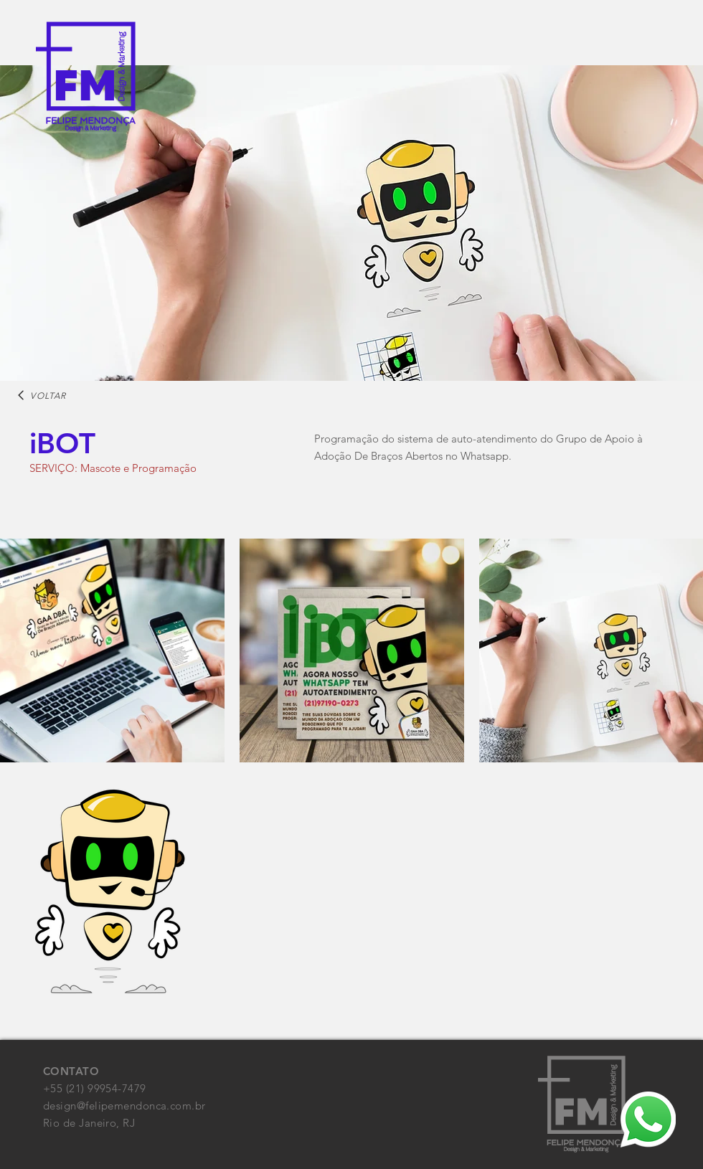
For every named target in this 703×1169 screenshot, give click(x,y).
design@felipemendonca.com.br (124, 1105)
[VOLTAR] (41, 395)
